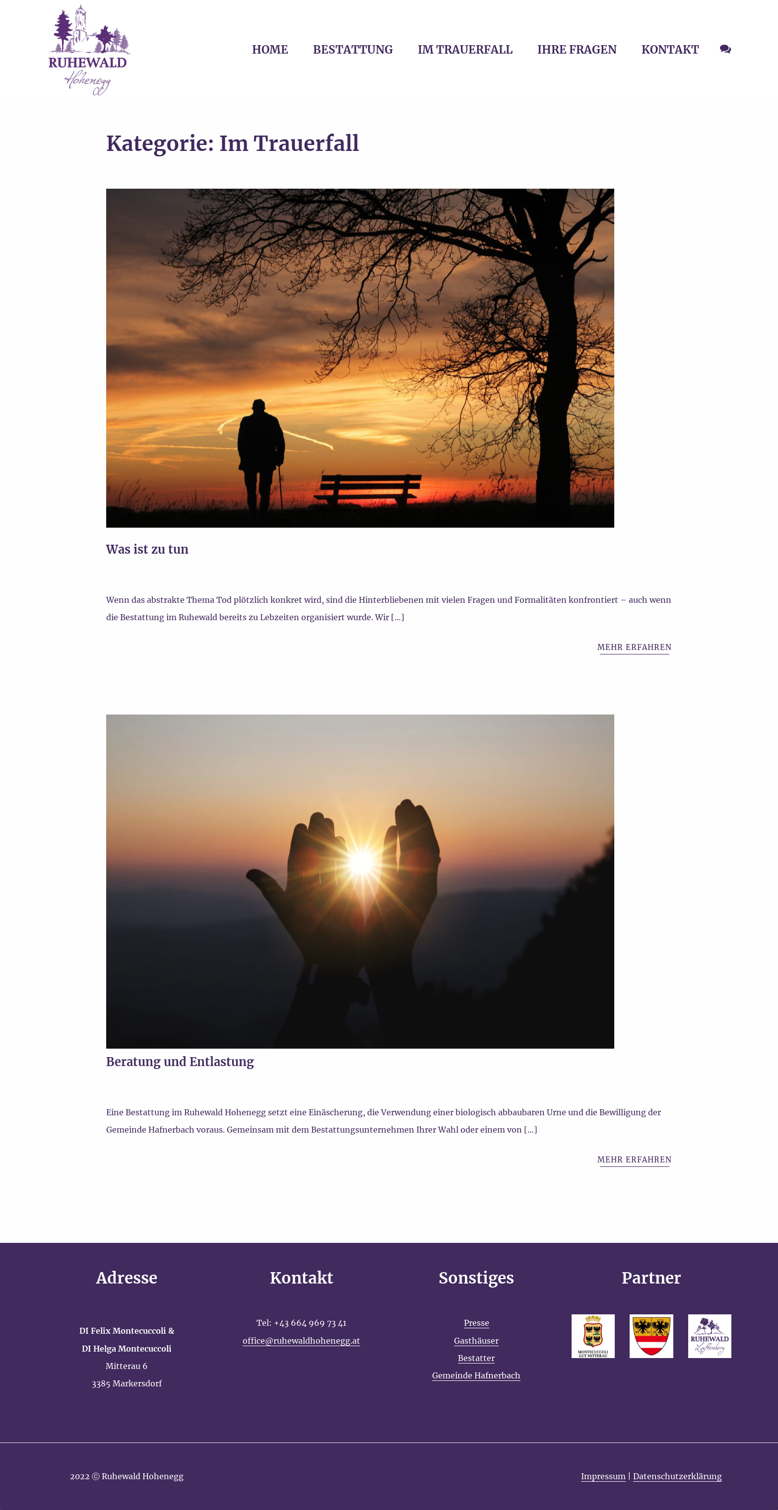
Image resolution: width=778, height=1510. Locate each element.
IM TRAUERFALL (465, 50)
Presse (476, 1323)
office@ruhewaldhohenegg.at (301, 1341)
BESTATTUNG (353, 50)
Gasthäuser (476, 1341)
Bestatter (476, 1358)
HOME (270, 50)
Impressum (603, 1476)
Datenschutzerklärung (677, 1476)
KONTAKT (670, 50)
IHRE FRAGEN (577, 50)
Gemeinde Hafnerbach (476, 1375)
